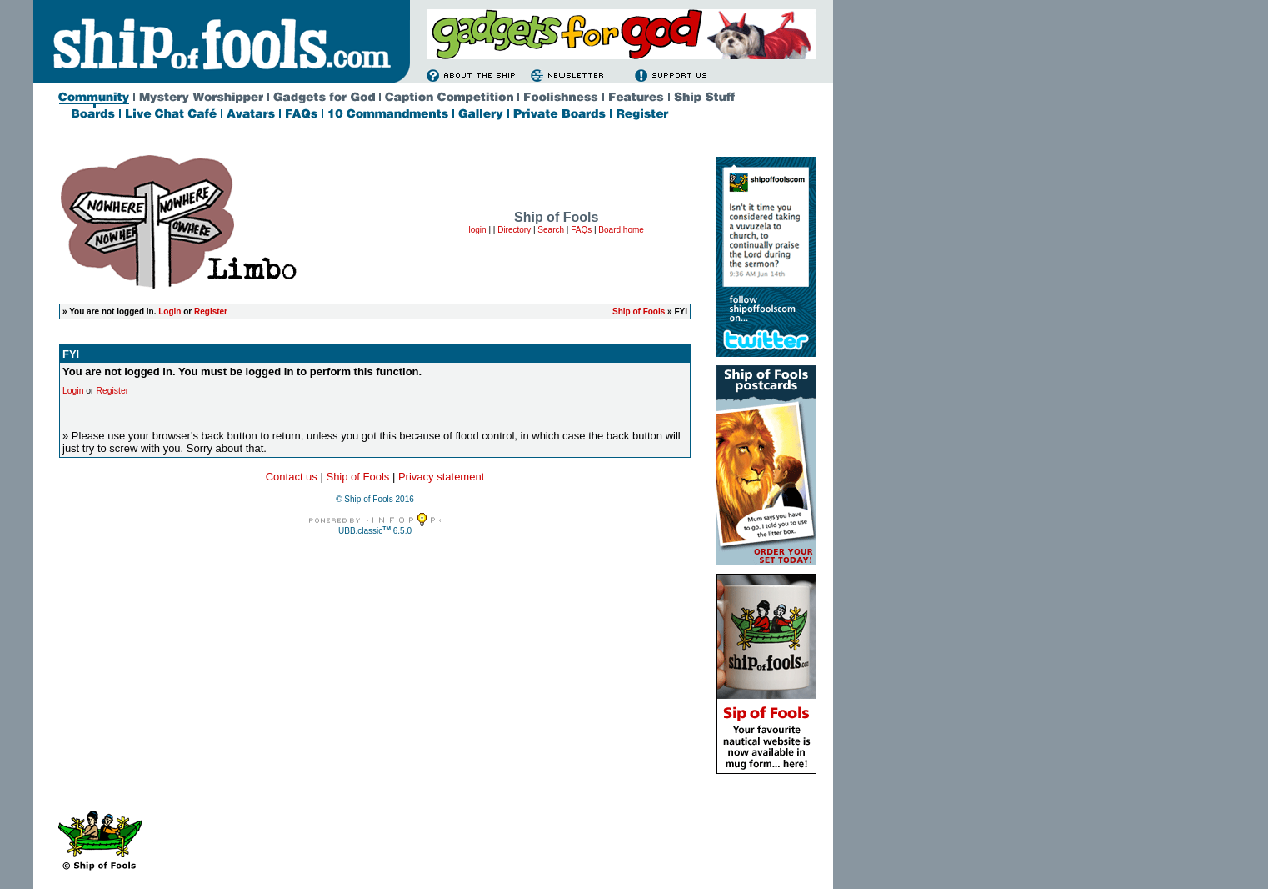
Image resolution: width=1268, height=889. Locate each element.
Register (210, 311)
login (477, 229)
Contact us (291, 476)
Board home (620, 229)
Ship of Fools (638, 311)
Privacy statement (441, 476)
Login (169, 311)
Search (550, 229)
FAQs (581, 229)
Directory (514, 229)
